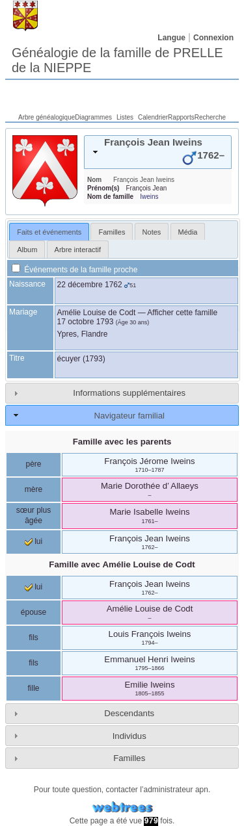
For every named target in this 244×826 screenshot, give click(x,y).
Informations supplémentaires (129, 393)
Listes (124, 117)
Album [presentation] (27, 249)
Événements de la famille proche (74, 269)
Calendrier (153, 117)
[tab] (158, 152)
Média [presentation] (188, 232)
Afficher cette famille (182, 312)
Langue (171, 37)
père (33, 464)
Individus (129, 736)
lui (33, 541)
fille (33, 688)
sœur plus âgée (33, 515)
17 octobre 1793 (85, 321)
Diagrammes (93, 117)
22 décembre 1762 (89, 284)
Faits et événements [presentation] (49, 232)
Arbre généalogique (46, 117)
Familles (129, 758)
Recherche (210, 117)
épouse (33, 612)
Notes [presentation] (151, 232)
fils (33, 637)
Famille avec (122, 564)
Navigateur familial (129, 415)
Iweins (149, 196)
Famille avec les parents (122, 441)
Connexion (213, 37)
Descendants (129, 713)
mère (33, 489)
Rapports (181, 117)
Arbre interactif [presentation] (78, 249)
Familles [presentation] (111, 232)
